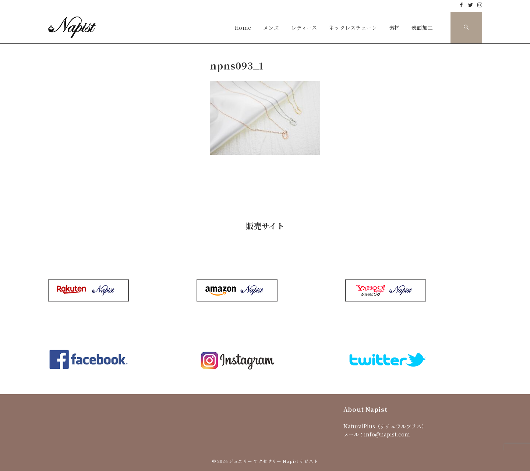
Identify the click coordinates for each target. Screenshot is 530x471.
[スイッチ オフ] (466, 27)
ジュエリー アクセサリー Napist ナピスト (273, 461)
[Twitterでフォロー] (470, 4)
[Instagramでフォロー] (479, 4)
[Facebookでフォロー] (461, 4)
